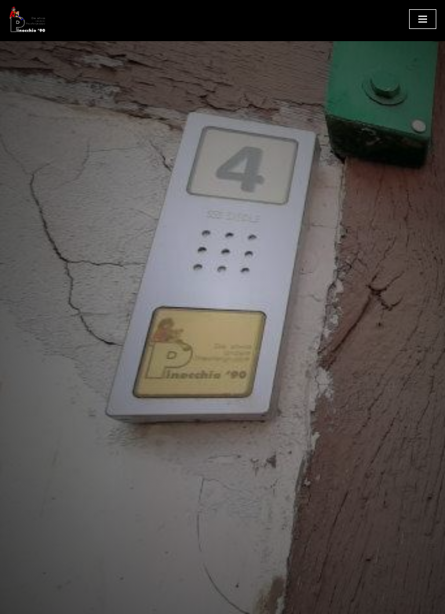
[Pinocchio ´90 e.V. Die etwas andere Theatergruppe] (27, 19)
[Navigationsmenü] (422, 19)
